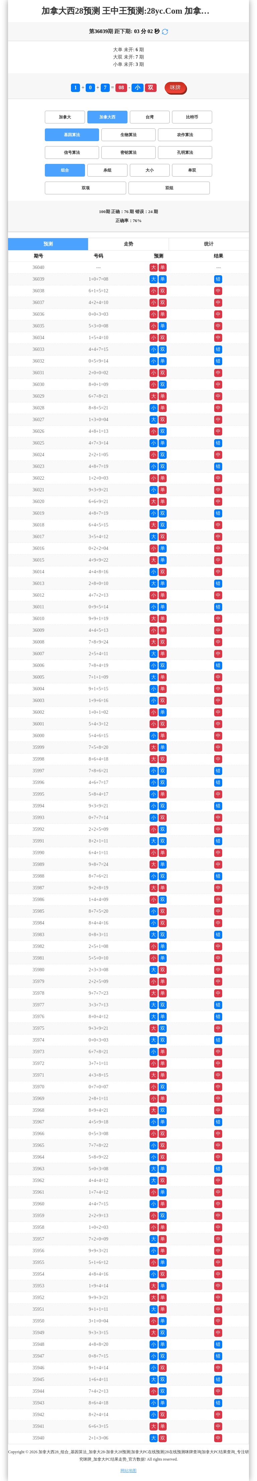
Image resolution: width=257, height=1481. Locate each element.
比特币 (192, 117)
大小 (150, 170)
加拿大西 (107, 117)
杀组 (107, 170)
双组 (169, 188)
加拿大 (65, 117)
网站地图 (128, 1470)
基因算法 (72, 134)
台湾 (150, 117)
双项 (86, 188)
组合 (65, 170)
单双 (192, 170)
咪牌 (175, 87)
